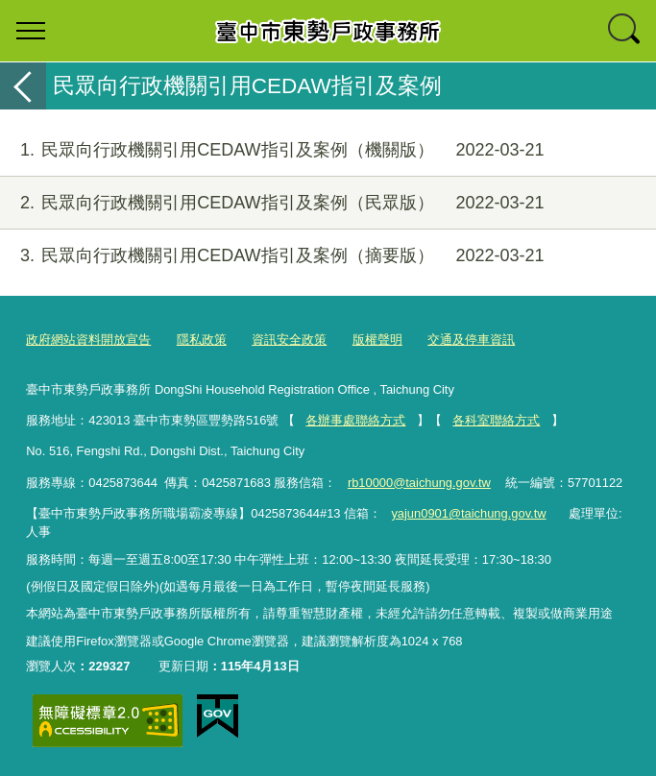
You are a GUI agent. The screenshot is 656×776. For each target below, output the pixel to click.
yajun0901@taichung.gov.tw (468, 513)
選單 (30, 30)
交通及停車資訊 (471, 339)
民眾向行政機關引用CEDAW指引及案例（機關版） (272, 150)
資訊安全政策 (289, 339)
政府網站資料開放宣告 (88, 339)
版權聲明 (377, 339)
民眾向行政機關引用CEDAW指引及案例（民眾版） (272, 203)
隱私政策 (202, 339)
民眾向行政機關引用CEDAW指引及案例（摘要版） (272, 256)
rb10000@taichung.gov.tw (419, 482)
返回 (23, 85)
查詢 (625, 30)
